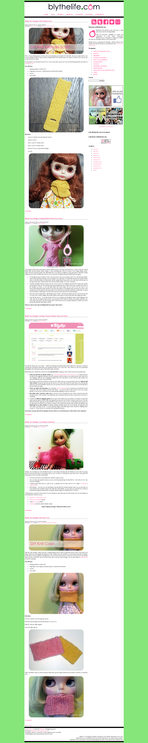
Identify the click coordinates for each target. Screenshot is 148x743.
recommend (84, 483)
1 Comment (28, 211)
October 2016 (96, 166)
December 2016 (97, 162)
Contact (47, 731)
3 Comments (28, 308)
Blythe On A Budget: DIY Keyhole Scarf (38, 21)
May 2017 (95, 151)
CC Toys (76, 374)
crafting (51, 26)
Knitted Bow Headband (35, 499)
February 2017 (97, 157)
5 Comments (28, 720)
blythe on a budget (46, 26)
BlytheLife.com (29, 729)
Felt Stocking (36, 501)
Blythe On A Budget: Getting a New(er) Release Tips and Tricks (46, 316)
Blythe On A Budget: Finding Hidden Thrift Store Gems (43, 218)
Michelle (42, 729)
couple (31, 485)
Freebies (35, 26)
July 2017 (95, 149)
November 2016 (97, 164)
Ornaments (32, 504)
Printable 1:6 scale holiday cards (38, 497)
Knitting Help (84, 557)
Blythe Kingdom (61, 388)
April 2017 (96, 153)
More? (95, 170)
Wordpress (33, 731)
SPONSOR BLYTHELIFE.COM (106, 126)
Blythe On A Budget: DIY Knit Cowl (37, 518)
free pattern (53, 522)
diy (54, 26)
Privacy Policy (40, 731)
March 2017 (96, 155)
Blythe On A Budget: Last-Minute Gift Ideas (40, 422)
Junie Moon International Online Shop (63, 374)
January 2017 (96, 159)
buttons (108, 143)
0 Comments (28, 414)
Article (31, 26)
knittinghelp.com (29, 63)
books (34, 485)
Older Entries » (29, 725)
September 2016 (97, 168)
